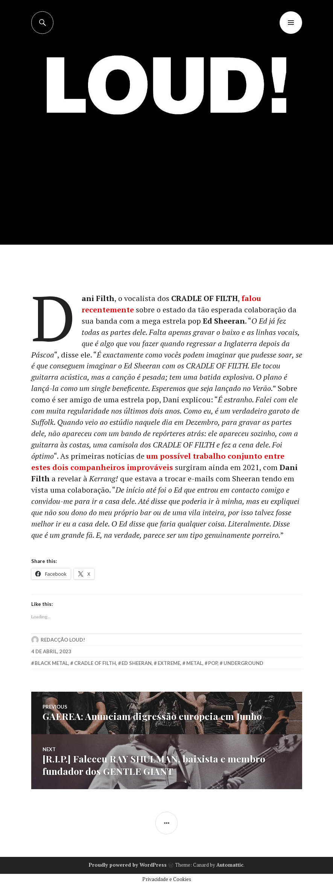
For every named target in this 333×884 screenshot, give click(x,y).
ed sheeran (137, 663)
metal (194, 663)
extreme (169, 663)
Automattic (229, 864)
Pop (212, 663)
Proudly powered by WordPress (128, 864)
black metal (51, 663)
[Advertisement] (167, 188)
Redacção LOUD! (63, 640)
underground (243, 663)
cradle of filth (95, 663)
